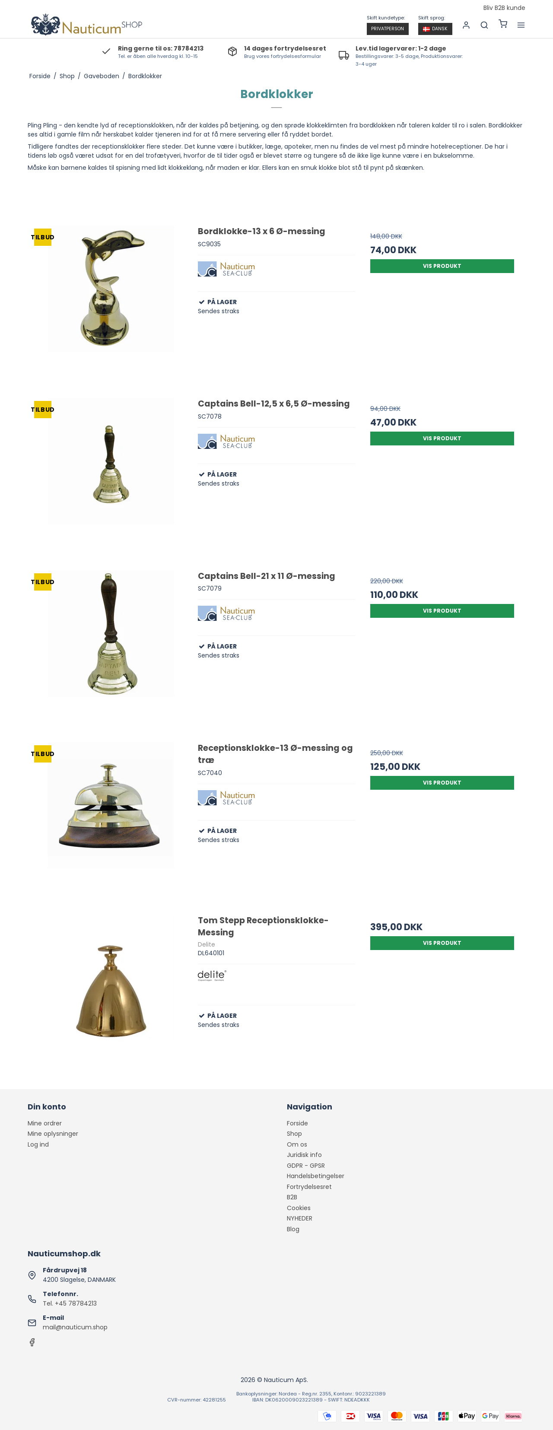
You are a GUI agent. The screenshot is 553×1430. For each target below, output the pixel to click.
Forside (297, 1123)
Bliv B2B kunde (504, 8)
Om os (297, 1144)
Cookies (299, 1208)
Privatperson (387, 28)
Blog (293, 1229)
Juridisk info (304, 1154)
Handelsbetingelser (315, 1176)
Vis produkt (442, 266)
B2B (292, 1197)
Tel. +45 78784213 (70, 1303)
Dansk (435, 28)
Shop (294, 1133)
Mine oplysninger (53, 1133)
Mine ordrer (45, 1123)
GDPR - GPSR (306, 1165)
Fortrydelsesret (309, 1186)
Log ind (38, 1144)
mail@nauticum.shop (75, 1327)
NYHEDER (299, 1218)
